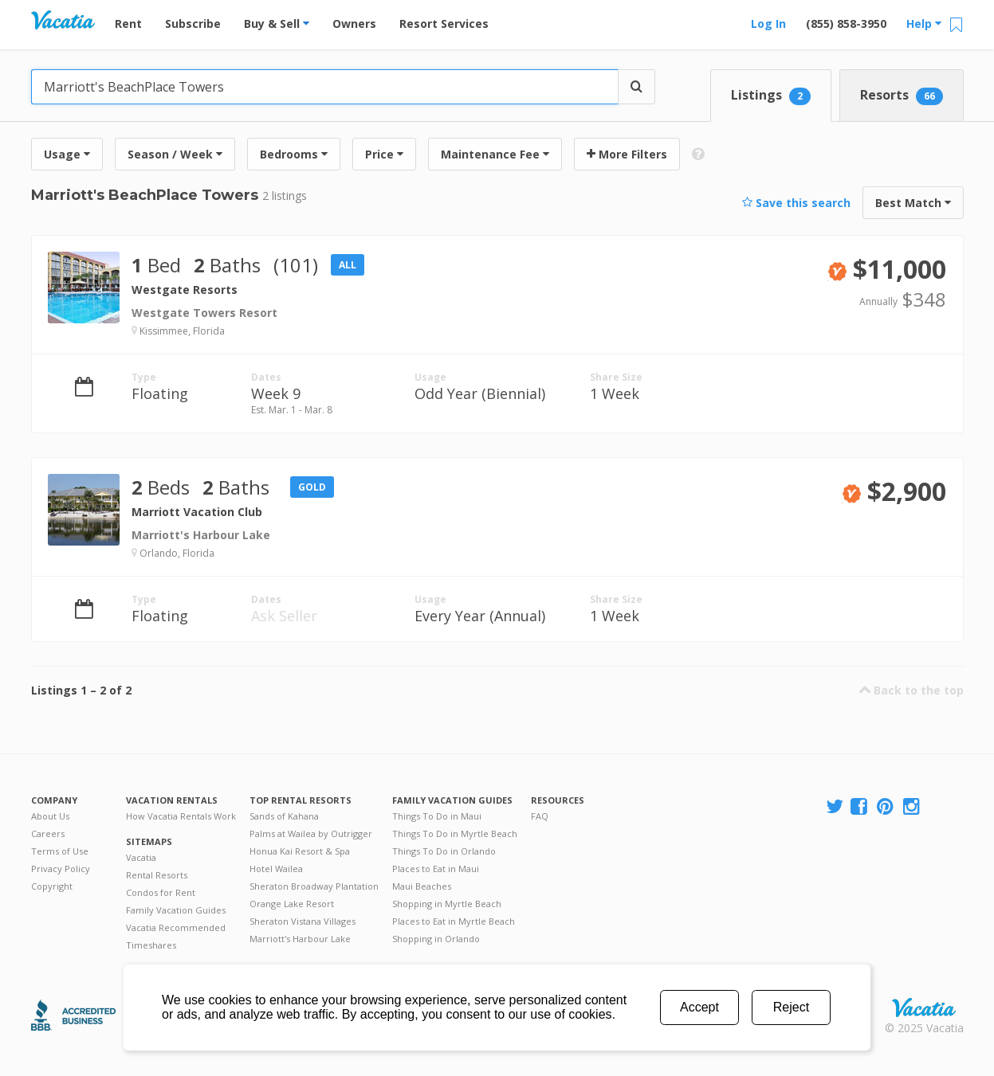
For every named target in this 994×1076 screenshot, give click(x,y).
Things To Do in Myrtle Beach (454, 833)
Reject (791, 1007)
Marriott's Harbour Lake (300, 939)
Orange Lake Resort (291, 904)
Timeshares (151, 945)
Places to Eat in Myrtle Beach (453, 921)
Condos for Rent (160, 892)
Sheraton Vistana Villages (302, 921)
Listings (771, 95)
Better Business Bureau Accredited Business (73, 1015)
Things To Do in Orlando (444, 851)
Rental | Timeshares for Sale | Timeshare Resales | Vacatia (924, 1007)
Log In (768, 23)
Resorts (901, 95)
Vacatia (141, 857)
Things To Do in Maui (436, 816)
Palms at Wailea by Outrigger (310, 833)
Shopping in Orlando (436, 939)
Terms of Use (59, 851)
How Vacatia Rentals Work (181, 816)
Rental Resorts (156, 875)
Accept (699, 1007)
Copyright (52, 886)
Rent (128, 23)
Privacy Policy (60, 868)
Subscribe (193, 23)
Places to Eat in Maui (435, 868)
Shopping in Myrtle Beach (446, 904)
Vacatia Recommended (176, 927)
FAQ (539, 816)
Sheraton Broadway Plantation (314, 886)
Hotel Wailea (276, 868)
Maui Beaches (421, 886)
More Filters (627, 154)
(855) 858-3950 (846, 23)
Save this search (796, 202)
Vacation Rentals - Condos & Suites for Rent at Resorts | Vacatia (63, 19)
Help (923, 23)
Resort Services (444, 23)
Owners (354, 23)
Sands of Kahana (284, 816)
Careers (48, 833)
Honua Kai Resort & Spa (299, 851)
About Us (50, 816)
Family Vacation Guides (176, 910)
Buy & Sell (276, 23)
